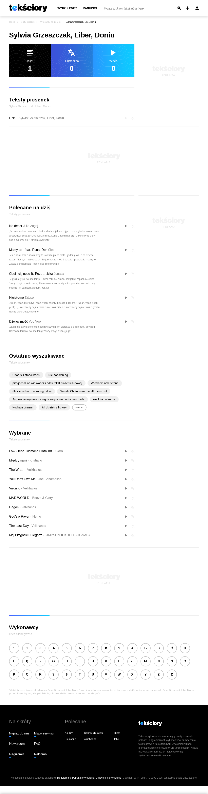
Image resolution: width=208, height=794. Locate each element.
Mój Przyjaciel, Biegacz (26, 535)
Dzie (36, 118)
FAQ (37, 743)
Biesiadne (70, 739)
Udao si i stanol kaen (26, 375)
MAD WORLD (19, 498)
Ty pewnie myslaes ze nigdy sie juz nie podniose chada (48, 399)
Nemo (35, 516)
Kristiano (34, 460)
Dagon (14, 507)
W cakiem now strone (104, 383)
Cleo (51, 250)
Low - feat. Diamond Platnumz (31, 451)
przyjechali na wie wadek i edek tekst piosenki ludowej (47, 383)
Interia (12, 22)
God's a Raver (19, 516)
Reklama (40, 754)
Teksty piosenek (27, 22)
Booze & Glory (41, 498)
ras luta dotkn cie (104, 399)
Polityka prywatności (83, 777)
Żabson (30, 297)
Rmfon (116, 732)
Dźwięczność (18, 321)
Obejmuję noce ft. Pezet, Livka (31, 273)
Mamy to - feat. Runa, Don (28, 250)
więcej (79, 407)
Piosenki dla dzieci (93, 732)
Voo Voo (35, 321)
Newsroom (17, 743)
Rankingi (90, 8)
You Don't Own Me (22, 479)
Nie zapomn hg (58, 375)
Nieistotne (16, 297)
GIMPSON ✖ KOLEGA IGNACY (67, 535)
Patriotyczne (89, 739)
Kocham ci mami (23, 407)
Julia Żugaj (30, 226)
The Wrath (17, 469)
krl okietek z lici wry (54, 407)
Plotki (116, 739)
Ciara (58, 451)
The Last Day (19, 526)
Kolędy (69, 732)
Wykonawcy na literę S (50, 22)
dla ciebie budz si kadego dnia (32, 391)
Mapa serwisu (44, 733)
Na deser (15, 226)
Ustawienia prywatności (108, 777)
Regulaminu (64, 777)
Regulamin (16, 754)
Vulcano (15, 488)
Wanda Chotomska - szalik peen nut (83, 391)
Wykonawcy (67, 8)
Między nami (18, 460)
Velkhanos (33, 469)
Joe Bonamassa (48, 479)
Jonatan (59, 273)
